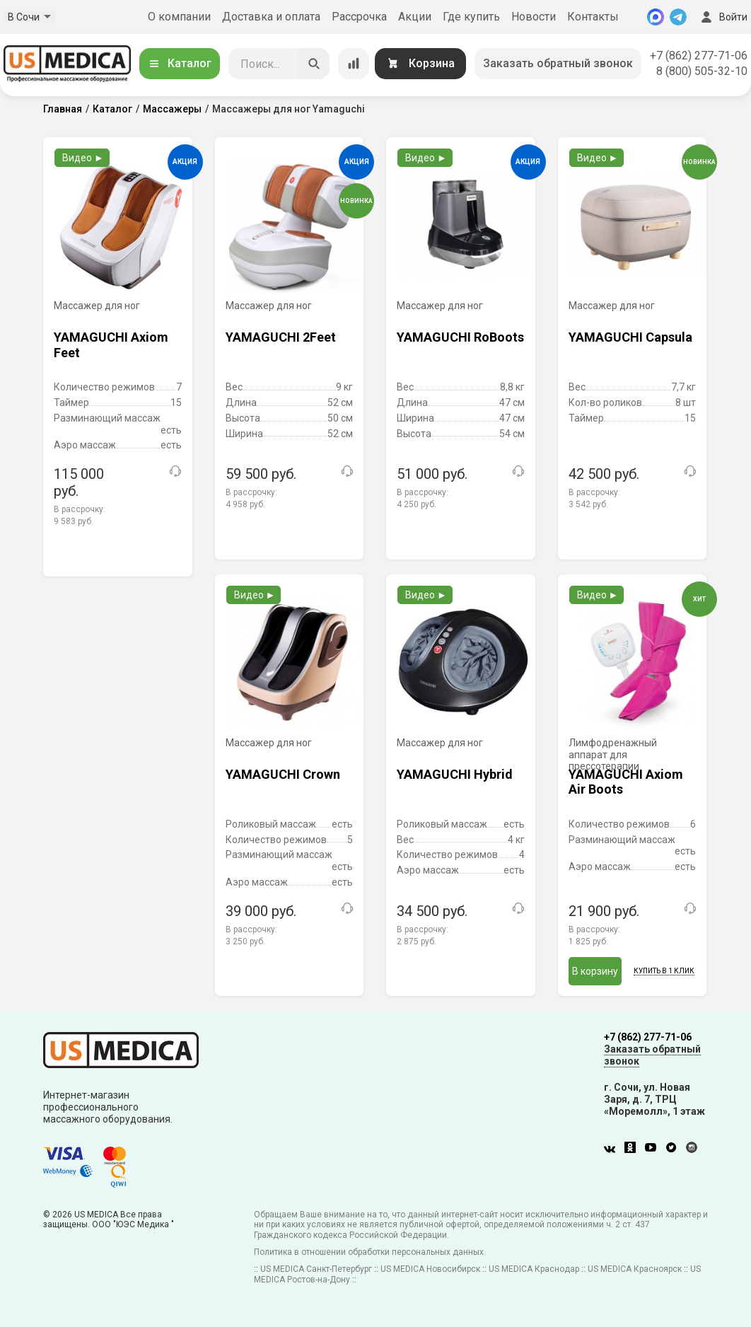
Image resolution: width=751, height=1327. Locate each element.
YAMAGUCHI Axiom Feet (111, 345)
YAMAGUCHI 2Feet (281, 337)
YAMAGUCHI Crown (283, 774)
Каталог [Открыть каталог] (179, 63)
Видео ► (83, 157)
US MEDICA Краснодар (534, 1269)
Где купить (471, 16)
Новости (533, 16)
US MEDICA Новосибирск (430, 1269)
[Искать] (314, 63)
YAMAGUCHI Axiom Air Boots (626, 782)
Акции (414, 16)
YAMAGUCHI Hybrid (455, 774)
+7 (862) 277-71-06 (698, 55)
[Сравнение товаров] (353, 63)
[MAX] (655, 16)
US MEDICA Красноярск (635, 1269)
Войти (722, 16)
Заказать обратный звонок (558, 63)
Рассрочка (359, 16)
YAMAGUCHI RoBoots (460, 337)
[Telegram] (678, 16)
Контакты (593, 16)
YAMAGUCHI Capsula (630, 337)
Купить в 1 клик (664, 971)
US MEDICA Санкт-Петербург (316, 1269)
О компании (179, 16)
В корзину (595, 971)
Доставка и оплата (271, 16)
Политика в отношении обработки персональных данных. (370, 1252)
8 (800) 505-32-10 (701, 71)
